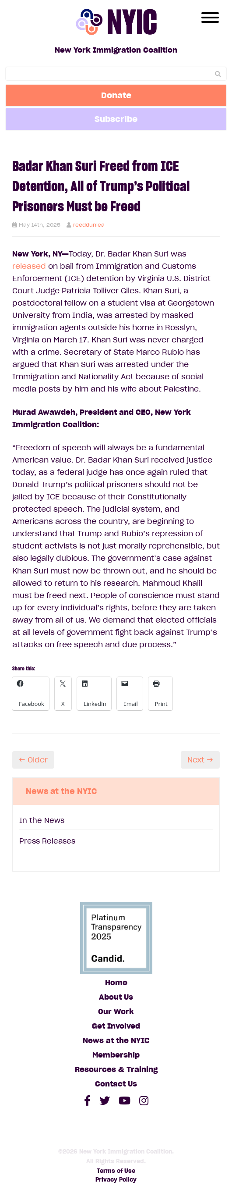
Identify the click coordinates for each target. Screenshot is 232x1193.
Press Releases (47, 841)
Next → (200, 760)
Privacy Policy (116, 1179)
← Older (33, 760)
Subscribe (116, 119)
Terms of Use (116, 1171)
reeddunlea (89, 224)
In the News (41, 820)
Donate (116, 95)
